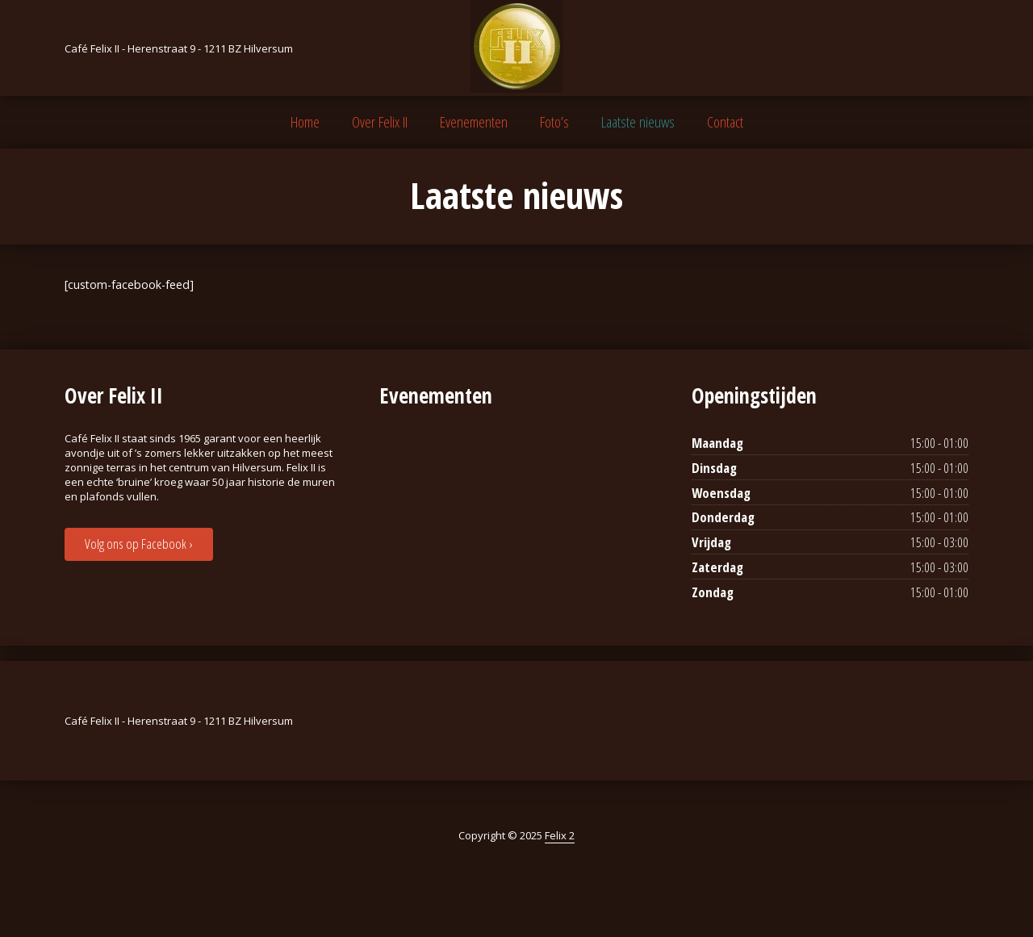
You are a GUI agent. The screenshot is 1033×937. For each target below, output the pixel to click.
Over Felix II (380, 121)
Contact (725, 121)
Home (305, 121)
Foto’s (554, 121)
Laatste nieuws (638, 121)
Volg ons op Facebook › (138, 543)
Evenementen (474, 121)
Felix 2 (560, 835)
